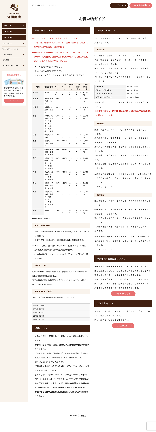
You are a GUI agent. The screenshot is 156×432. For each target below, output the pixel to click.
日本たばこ (9, 25)
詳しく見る (14, 105)
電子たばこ (9, 38)
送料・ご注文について (11, 51)
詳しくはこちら (123, 304)
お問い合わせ (7, 57)
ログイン (117, 5)
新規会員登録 (140, 5)
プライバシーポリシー (11, 69)
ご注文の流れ (123, 336)
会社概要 (5, 63)
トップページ (7, 45)
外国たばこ (9, 32)
